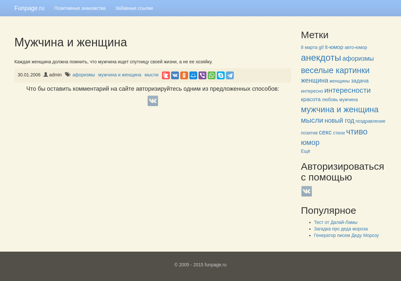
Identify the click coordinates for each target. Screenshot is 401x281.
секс (325, 132)
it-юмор (334, 47)
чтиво (357, 131)
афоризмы (83, 74)
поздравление (370, 121)
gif (321, 47)
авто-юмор (356, 47)
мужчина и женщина (119, 74)
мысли (152, 74)
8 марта (309, 47)
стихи (339, 132)
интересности (347, 90)
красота (311, 99)
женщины (339, 81)
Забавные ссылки (134, 8)
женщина (315, 80)
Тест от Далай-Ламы (336, 222)
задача (360, 81)
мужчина (348, 99)
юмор (310, 142)
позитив (309, 132)
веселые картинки (335, 70)
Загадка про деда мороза (341, 228)
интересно (312, 91)
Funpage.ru (29, 8)
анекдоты (321, 58)
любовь (330, 99)
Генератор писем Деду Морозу (346, 235)
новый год (339, 120)
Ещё (306, 151)
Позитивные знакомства (79, 8)
